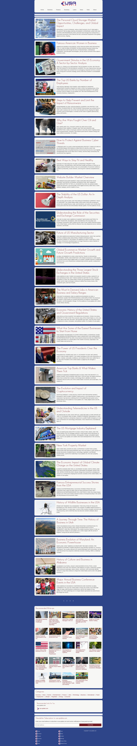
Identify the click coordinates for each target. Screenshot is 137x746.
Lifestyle (47, 696)
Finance (58, 9)
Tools (88, 9)
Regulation (54, 696)
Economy (66, 9)
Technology (76, 695)
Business (50, 9)
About (94, 9)
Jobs (69, 695)
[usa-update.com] (68, 5)
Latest (74, 9)
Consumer (67, 696)
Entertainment (57, 695)
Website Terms (63, 743)
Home (42, 9)
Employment (40, 696)
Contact (62, 736)
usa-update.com (43, 708)
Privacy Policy (63, 741)
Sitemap (62, 738)
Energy (61, 696)
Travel (97, 695)
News (81, 9)
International (91, 695)
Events (49, 695)
